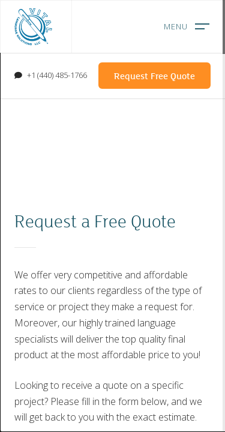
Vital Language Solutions (33, 27)
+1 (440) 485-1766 (57, 75)
